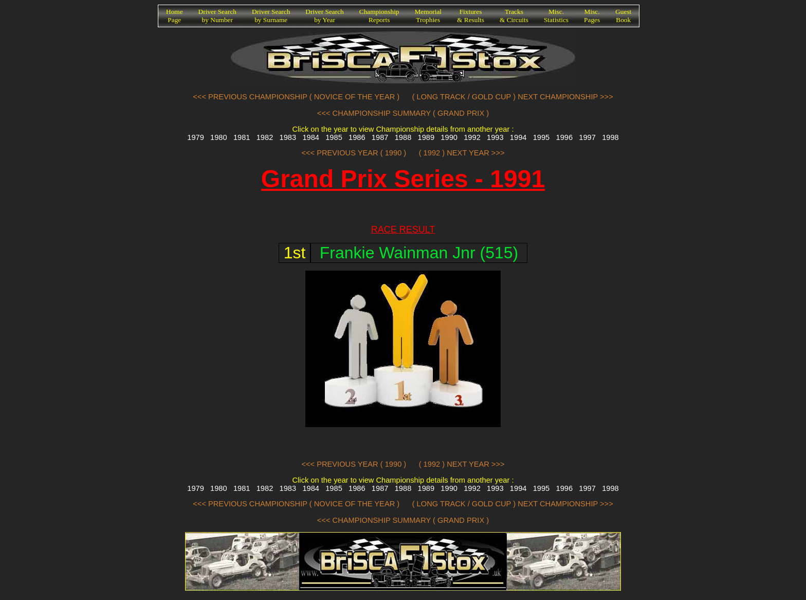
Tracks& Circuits (514, 16)
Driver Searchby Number (217, 16)
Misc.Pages (592, 16)
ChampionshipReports (379, 16)
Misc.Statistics (556, 16)
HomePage (174, 16)
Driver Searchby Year (324, 16)
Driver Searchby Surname (271, 16)
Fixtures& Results (470, 16)
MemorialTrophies (428, 16)
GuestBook (623, 16)
